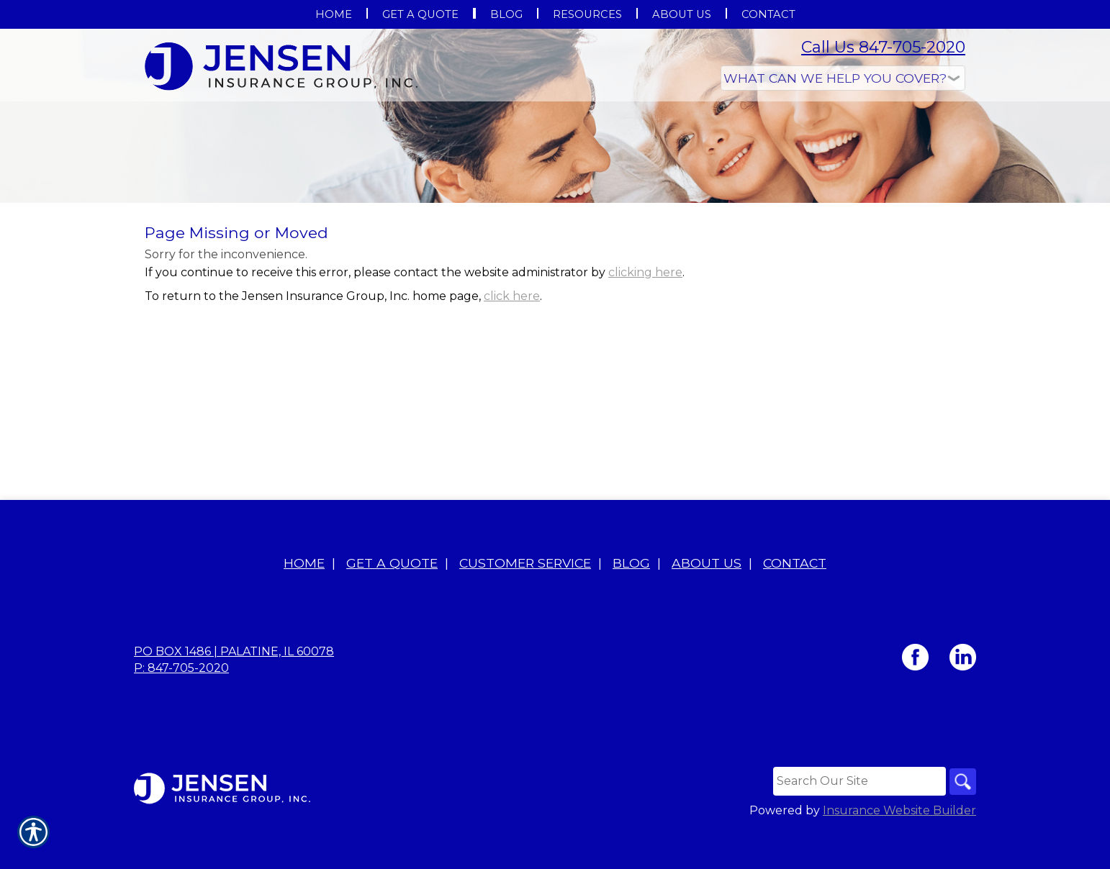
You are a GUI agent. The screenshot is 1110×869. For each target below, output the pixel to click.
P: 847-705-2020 (181, 707)
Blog (631, 602)
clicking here (645, 357)
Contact (794, 602)
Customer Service (525, 602)
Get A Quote (392, 602)
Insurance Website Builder (899, 850)
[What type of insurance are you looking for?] (843, 78)
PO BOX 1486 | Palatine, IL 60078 (234, 691)
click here (512, 381)
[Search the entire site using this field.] (856, 820)
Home (304, 602)
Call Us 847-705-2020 (883, 47)
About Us (706, 602)
